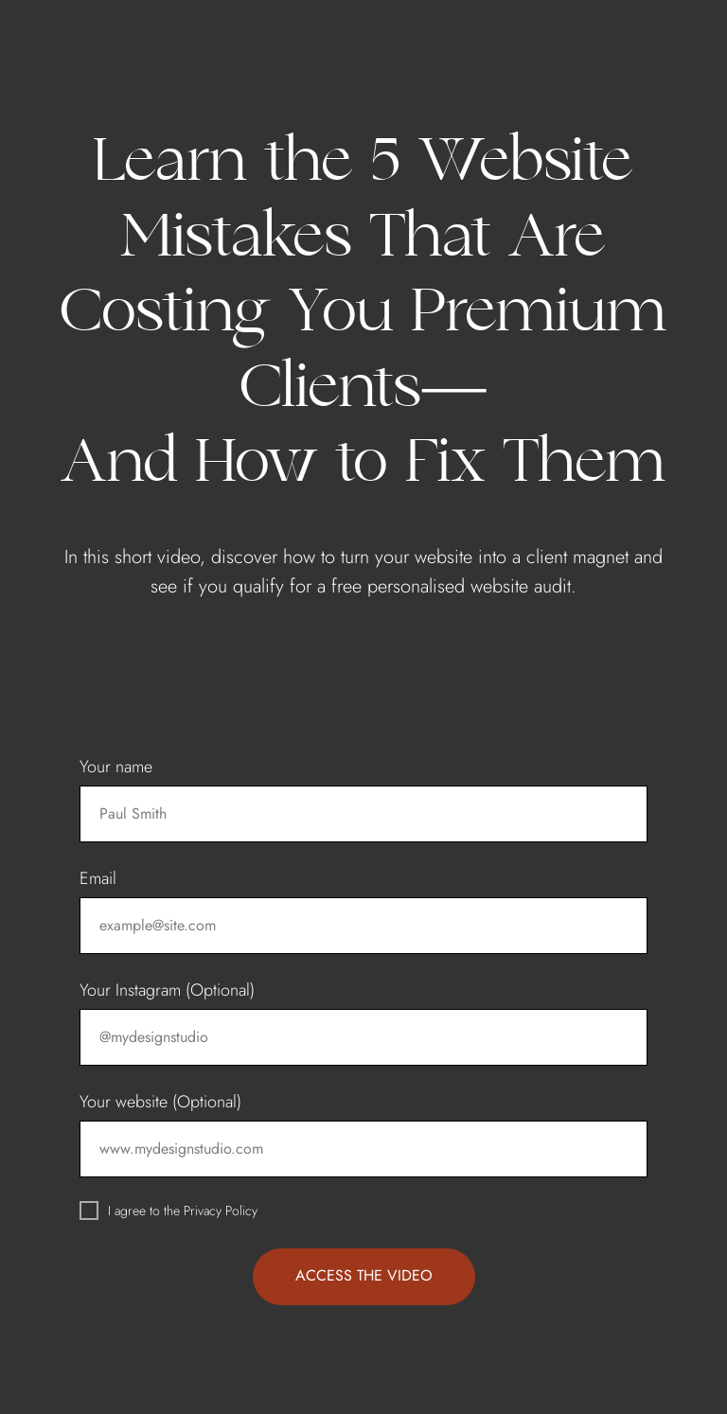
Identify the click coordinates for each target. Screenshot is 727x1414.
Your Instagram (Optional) (167, 990)
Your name (116, 766)
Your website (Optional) (160, 1101)
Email (98, 878)
